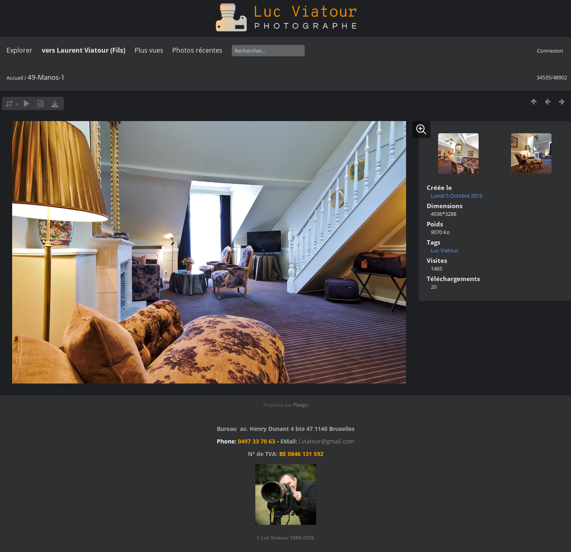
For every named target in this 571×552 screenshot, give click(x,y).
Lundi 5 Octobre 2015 (456, 195)
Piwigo (300, 404)
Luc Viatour (444, 250)
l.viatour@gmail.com (326, 441)
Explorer (19, 50)
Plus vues (149, 50)
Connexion (550, 50)
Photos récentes (197, 50)
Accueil (14, 77)
